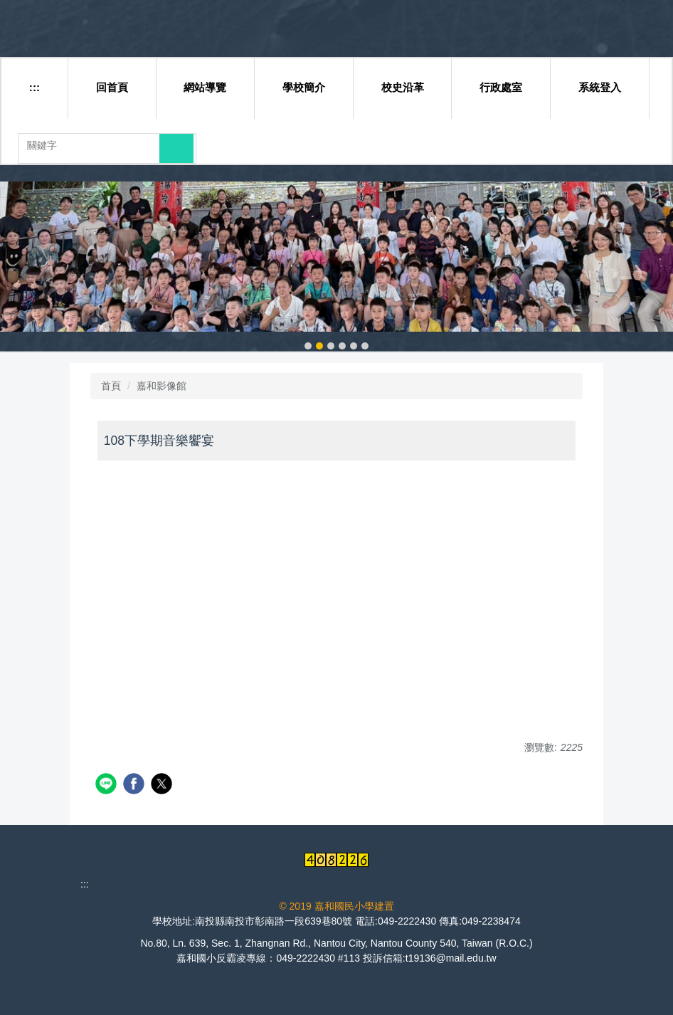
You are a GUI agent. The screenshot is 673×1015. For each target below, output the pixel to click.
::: (34, 87)
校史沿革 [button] (402, 87)
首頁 (111, 385)
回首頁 (112, 87)
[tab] (308, 346)
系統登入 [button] (599, 87)
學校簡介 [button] (303, 87)
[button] (18, 267)
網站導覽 (205, 87)
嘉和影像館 (161, 385)
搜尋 (176, 148)
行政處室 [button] (500, 87)
